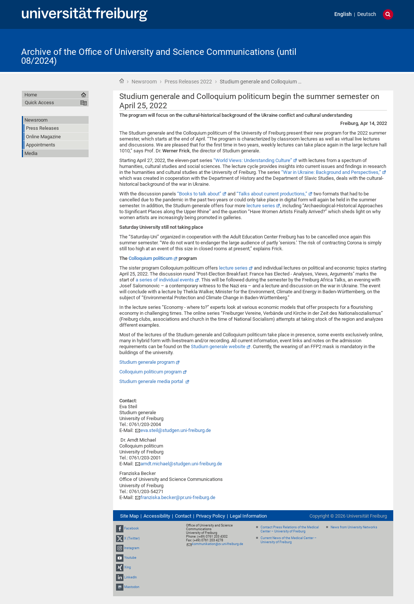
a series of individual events (165, 280)
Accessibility (156, 516)
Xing (127, 567)
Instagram (131, 548)
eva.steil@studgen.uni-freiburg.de (175, 430)
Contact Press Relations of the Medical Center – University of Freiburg (290, 529)
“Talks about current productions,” (271, 194)
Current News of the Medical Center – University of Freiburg (289, 540)
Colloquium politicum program (150, 371)
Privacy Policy (210, 516)
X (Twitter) (132, 538)
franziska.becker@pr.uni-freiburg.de (177, 497)
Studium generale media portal (151, 381)
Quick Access (39, 102)
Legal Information (248, 516)
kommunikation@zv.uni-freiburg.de (217, 544)
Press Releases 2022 (188, 82)
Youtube (130, 558)
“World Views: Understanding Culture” (252, 160)
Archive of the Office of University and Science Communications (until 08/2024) (159, 56)
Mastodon (131, 587)
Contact (183, 516)
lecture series (260, 205)
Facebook (131, 529)
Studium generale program (147, 362)
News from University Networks (354, 527)
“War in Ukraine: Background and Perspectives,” (331, 172)
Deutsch (366, 14)
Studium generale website (218, 346)
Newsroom (144, 82)
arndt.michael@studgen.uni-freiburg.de (181, 463)
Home (121, 80)
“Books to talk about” (199, 194)
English (343, 14)
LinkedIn (130, 577)
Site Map (129, 516)
